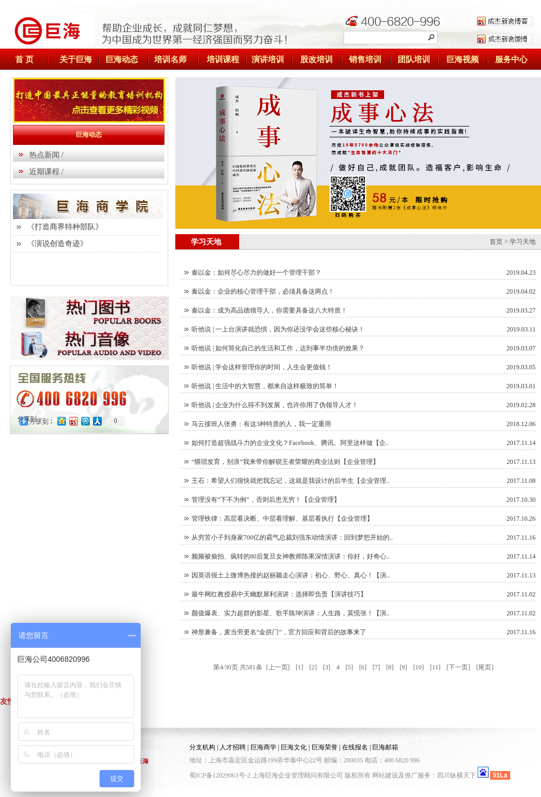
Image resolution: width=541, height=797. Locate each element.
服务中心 (511, 59)
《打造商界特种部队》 (65, 227)
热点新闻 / (46, 155)
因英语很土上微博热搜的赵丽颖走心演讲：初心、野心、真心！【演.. (291, 575)
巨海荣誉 (325, 747)
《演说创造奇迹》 (57, 244)
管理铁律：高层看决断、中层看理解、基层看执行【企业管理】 (282, 518)
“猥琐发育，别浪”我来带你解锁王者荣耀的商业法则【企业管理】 (285, 462)
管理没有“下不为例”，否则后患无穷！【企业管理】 (266, 499)
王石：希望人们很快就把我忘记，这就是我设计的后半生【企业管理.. (291, 480)
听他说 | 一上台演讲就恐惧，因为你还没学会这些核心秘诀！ (278, 329)
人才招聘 (233, 747)
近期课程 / (46, 172)
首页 (496, 241)
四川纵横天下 (456, 775)
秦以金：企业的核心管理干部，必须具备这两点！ (263, 291)
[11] (435, 667)
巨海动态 (121, 59)
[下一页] (458, 667)
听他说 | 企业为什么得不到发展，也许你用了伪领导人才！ (275, 405)
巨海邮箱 (385, 747)
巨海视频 (462, 59)
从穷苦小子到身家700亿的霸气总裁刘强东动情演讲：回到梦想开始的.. (292, 537)
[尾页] (484, 667)
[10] (418, 667)
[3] (327, 667)
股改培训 (316, 59)
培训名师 (170, 59)
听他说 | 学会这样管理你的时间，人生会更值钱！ (262, 367)
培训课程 (223, 59)
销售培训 (365, 59)
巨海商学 (263, 747)
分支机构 (202, 747)
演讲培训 (268, 59)
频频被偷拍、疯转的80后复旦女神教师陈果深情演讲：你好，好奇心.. (291, 556)
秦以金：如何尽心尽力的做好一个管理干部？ (256, 272)
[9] (403, 667)
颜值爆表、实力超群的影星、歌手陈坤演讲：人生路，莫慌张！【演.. (291, 613)
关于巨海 (76, 59)
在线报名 (355, 747)
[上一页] (278, 667)
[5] (349, 667)
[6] (363, 667)
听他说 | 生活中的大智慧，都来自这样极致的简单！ (265, 386)
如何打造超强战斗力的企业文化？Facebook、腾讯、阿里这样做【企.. (290, 443)
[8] (390, 667)
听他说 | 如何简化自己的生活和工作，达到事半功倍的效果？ (278, 348)
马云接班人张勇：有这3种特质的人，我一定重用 (261, 424)
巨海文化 (294, 747)
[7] (376, 667)
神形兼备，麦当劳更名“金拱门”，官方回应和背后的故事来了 (279, 632)
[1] (300, 667)
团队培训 (414, 59)
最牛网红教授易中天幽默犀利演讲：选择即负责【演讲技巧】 (279, 594)
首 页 (24, 59)
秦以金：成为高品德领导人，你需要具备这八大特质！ (269, 310)
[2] (313, 667)
